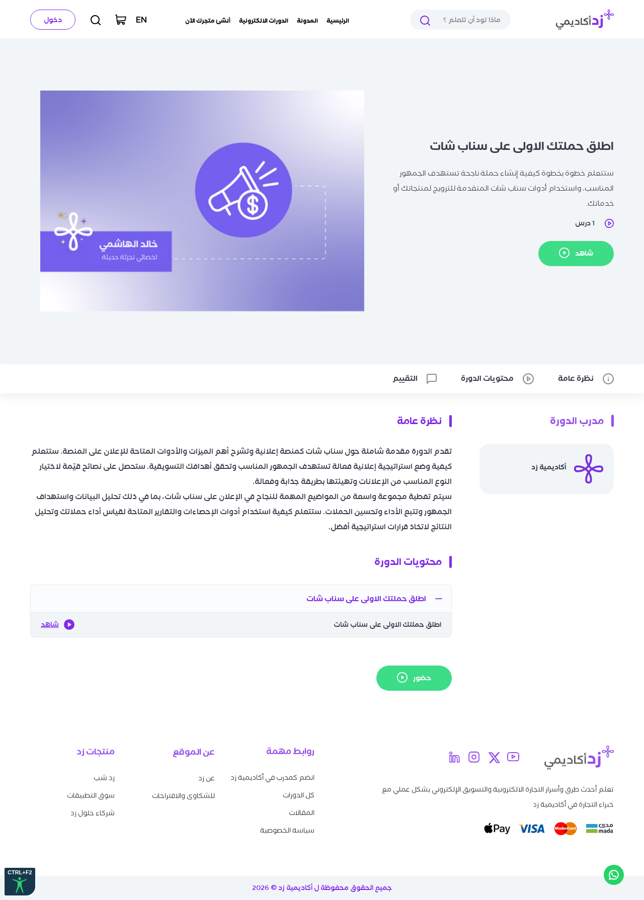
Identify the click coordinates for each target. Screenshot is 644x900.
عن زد (206, 775)
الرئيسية (338, 21)
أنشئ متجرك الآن (207, 21)
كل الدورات (298, 790)
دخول (53, 20)
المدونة (307, 21)
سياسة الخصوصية (287, 826)
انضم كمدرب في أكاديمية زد (272, 773)
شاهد (57, 624)
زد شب (104, 774)
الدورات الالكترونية (263, 21)
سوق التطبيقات (91, 792)
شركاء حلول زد (92, 809)
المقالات (301, 808)
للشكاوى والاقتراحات (183, 793)
